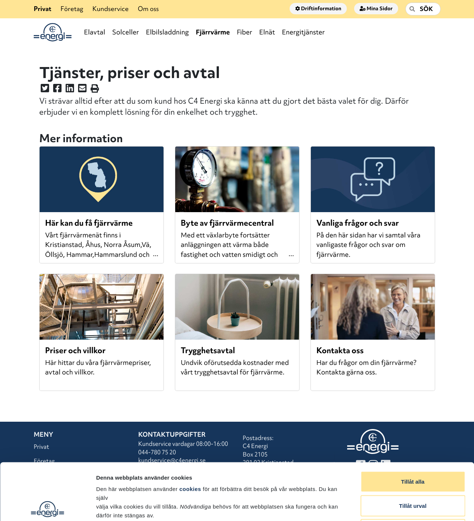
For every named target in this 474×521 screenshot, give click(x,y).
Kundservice (110, 8)
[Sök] (423, 9)
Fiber (244, 32)
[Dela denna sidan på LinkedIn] (70, 89)
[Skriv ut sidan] (94, 89)
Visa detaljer (398, 506)
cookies (190, 432)
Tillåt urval (413, 449)
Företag (71, 8)
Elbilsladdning (167, 32)
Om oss (148, 8)
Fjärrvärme (213, 32)
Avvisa (413, 473)
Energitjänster (303, 32)
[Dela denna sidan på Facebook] (57, 89)
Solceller (125, 32)
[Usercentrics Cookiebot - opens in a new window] (47, 506)
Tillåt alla (413, 425)
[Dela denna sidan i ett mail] (82, 89)
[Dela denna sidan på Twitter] (45, 89)
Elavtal (94, 32)
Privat (42, 8)
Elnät (267, 32)
